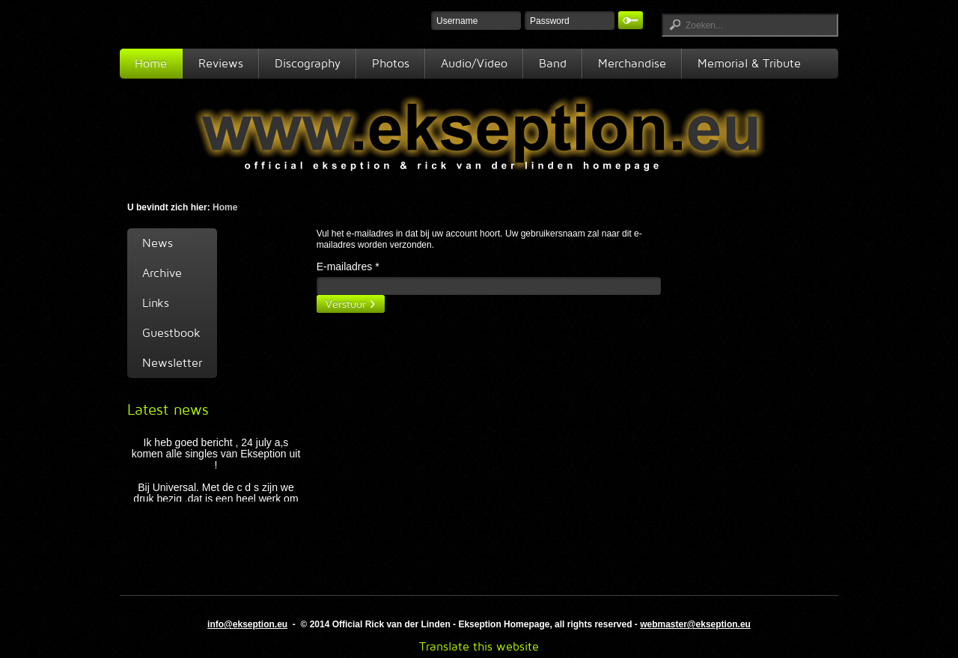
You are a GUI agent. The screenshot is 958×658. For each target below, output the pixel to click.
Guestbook (171, 333)
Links (155, 303)
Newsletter (172, 363)
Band (553, 63)
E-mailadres (348, 266)
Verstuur (346, 303)
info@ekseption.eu (247, 624)
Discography (308, 63)
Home (151, 63)
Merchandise (632, 63)
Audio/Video (474, 63)
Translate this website (479, 646)
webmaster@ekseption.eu (695, 624)
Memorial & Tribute (749, 63)
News (157, 243)
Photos (390, 63)
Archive (162, 273)
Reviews (220, 63)
